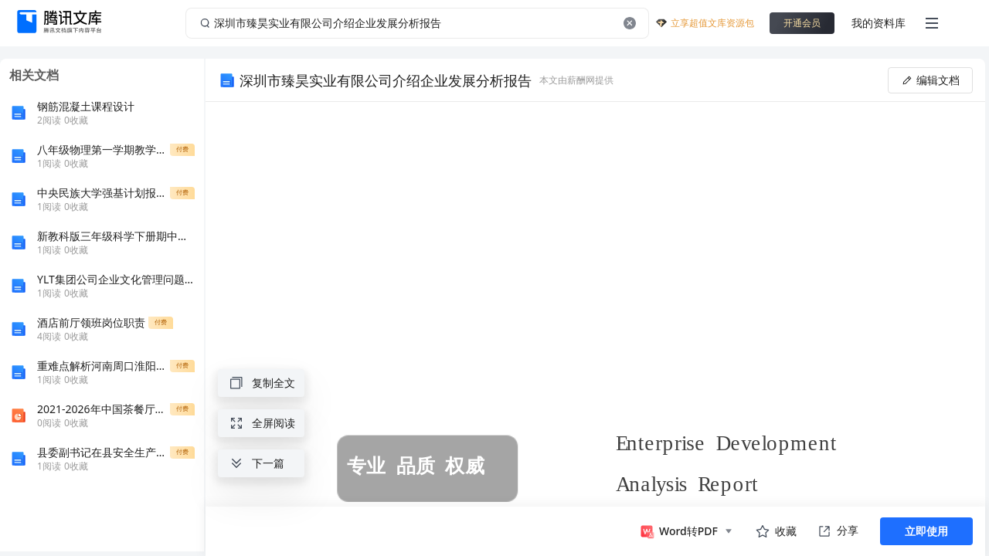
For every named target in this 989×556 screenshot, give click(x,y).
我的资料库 (878, 22)
